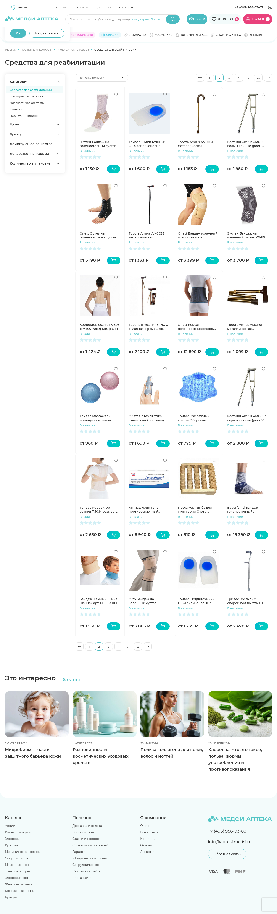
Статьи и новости (86, 839)
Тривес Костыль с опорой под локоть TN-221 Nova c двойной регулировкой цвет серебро (245, 601)
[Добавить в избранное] (116, 94)
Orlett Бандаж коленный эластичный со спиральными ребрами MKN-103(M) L (198, 235)
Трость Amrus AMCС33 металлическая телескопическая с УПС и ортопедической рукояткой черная (148, 235)
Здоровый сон (16, 878)
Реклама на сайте (86, 871)
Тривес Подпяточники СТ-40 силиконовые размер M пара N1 (147, 144)
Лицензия (81, 7)
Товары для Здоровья (37, 49)
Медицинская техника (26, 96)
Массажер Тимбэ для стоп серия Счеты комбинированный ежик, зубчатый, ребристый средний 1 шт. (195, 509)
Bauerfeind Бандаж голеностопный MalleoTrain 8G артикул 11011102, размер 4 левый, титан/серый (247, 509)
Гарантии (80, 852)
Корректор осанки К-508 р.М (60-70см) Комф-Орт (99, 327)
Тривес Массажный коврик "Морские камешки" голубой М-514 (197, 418)
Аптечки (16, 109)
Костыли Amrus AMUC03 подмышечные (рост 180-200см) (247, 418)
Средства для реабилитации (31, 89)
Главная (11, 49)
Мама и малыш (17, 865)
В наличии (87, 151)
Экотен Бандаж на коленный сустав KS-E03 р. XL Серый (247, 235)
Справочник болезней (90, 845)
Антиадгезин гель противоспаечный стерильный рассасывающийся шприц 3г (144, 509)
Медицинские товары (73, 49)
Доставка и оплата (87, 826)
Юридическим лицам (89, 858)
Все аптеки (149, 832)
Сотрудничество (85, 865)
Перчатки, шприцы (24, 115)
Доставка (104, 7)
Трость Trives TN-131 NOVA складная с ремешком (149, 327)
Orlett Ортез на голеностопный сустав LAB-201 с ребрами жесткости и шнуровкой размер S (99, 235)
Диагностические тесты (27, 102)
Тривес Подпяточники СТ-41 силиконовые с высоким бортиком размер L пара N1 (196, 601)
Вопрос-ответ (83, 832)
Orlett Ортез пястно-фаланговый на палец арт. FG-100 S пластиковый (146, 418)
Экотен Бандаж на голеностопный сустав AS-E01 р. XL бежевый (98, 144)
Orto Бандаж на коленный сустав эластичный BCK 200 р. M (147, 601)
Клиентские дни (18, 832)
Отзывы (146, 845)
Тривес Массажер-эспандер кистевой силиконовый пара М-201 (100, 418)
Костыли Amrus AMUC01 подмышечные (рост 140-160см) (247, 144)
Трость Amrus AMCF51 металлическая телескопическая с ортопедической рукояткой (244, 327)
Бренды (11, 897)
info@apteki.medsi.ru (230, 841)
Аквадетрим (140, 19)
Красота (11, 845)
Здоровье (13, 839)
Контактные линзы (20, 891)
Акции (10, 826)
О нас (144, 826)
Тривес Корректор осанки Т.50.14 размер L (98, 509)
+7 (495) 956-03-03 (249, 7)
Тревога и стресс (19, 871)
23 (258, 77)
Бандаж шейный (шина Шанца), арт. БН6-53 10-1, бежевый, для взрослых (99, 601)
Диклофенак (160, 19)
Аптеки (60, 7)
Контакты (126, 7)
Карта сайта (82, 878)
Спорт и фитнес (17, 858)
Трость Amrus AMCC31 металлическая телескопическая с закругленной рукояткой (198, 144)
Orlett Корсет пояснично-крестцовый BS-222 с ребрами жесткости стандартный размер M (197, 327)
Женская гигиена (19, 884)
